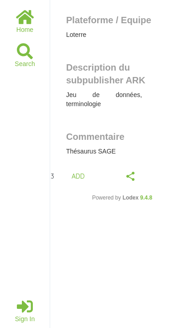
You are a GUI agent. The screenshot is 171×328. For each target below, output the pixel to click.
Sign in (25, 310)
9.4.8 (146, 198)
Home (25, 21)
